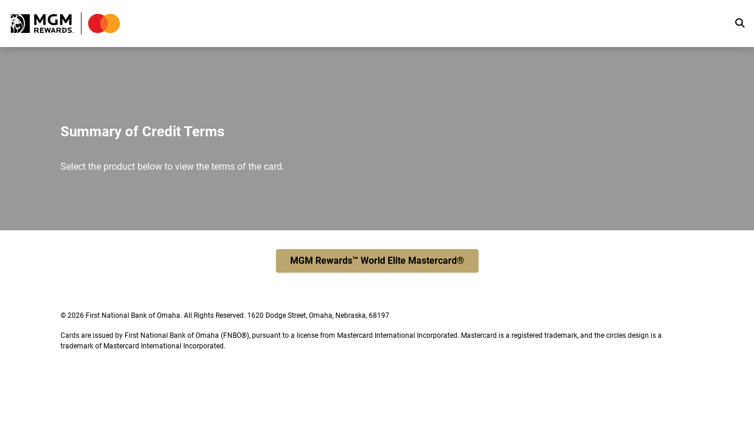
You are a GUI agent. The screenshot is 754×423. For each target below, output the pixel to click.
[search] (740, 23)
